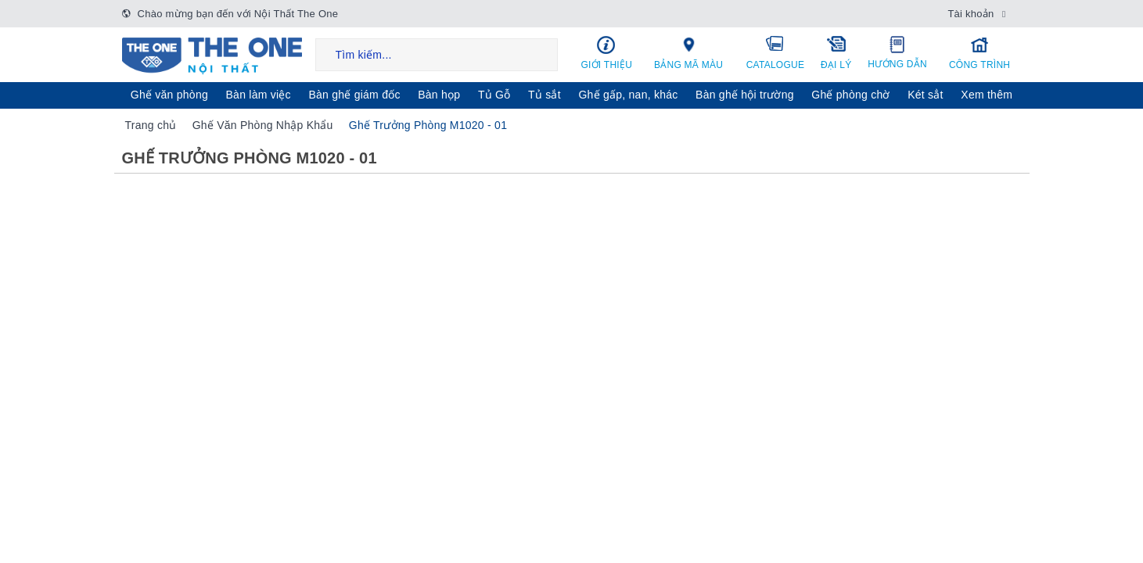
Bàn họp (439, 94)
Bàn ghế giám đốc (354, 94)
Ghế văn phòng (169, 94)
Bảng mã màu (688, 52)
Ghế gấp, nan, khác (628, 94)
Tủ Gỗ (494, 94)
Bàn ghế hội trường (745, 94)
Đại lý (836, 52)
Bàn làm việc (258, 94)
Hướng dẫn (897, 52)
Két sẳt (926, 94)
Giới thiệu (607, 52)
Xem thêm (986, 94)
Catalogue (775, 52)
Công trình (980, 52)
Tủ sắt (544, 94)
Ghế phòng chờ (850, 94)
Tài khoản (970, 14)
